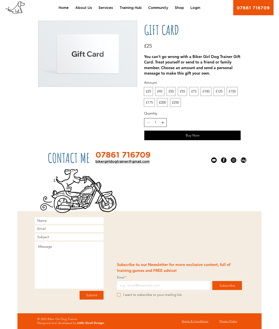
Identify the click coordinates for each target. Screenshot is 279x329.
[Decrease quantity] (148, 122)
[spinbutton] (155, 122)
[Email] (162, 285)
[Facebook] (223, 160)
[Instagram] (233, 160)
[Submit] (92, 295)
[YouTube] (214, 160)
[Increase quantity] (162, 122)
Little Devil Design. (91, 323)
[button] (83, 7)
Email (121, 277)
